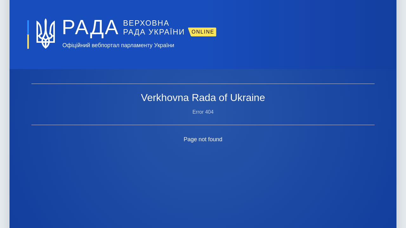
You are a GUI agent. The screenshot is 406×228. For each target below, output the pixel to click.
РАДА (90, 27)
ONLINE (203, 32)
